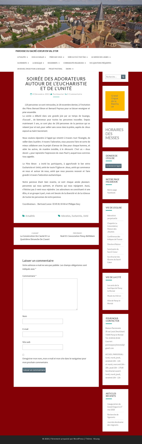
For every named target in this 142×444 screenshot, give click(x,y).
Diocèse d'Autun (114, 244)
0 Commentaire (74, 94)
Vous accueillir (38, 57)
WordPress (79, 439)
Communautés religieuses (73, 63)
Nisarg (96, 439)
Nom (24, 316)
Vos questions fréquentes (100, 63)
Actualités (21, 57)
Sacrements (22, 63)
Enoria (68, 69)
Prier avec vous (56, 57)
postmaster (58, 94)
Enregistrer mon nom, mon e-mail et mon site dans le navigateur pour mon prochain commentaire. (54, 360)
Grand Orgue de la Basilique (115, 101)
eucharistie (77, 215)
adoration (65, 215)
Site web (26, 342)
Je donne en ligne (113, 166)
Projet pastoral (55, 69)
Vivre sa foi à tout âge (77, 57)
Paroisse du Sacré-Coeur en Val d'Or (36, 51)
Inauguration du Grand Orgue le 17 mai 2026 (114, 407)
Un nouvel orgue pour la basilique (31, 69)
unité (85, 215)
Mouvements (53, 63)
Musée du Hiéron (114, 296)
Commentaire (29, 276)
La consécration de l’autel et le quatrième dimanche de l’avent (35, 236)
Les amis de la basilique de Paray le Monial (114, 288)
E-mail (25, 329)
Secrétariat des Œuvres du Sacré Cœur (114, 260)
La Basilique (37, 63)
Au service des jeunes (100, 57)
